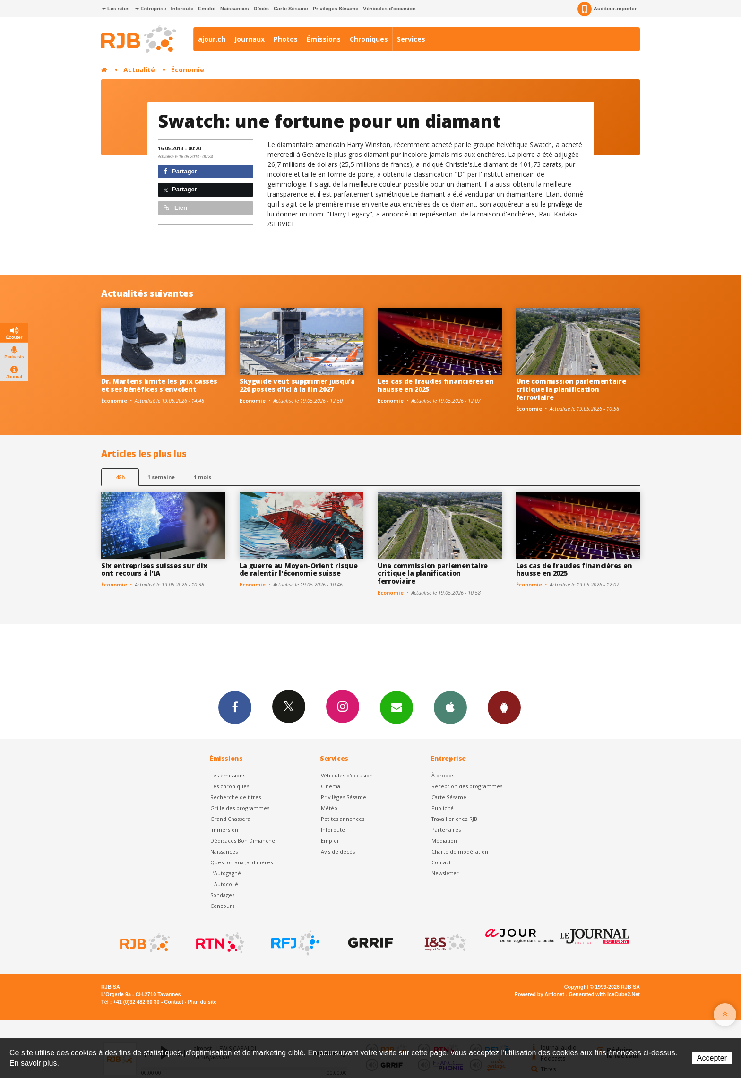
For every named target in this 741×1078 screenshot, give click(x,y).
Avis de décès (338, 851)
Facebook (234, 707)
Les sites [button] (115, 8)
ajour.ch (211, 38)
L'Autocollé (224, 884)
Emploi (206, 8)
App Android (504, 707)
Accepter (712, 1058)
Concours (222, 906)
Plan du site (202, 1002)
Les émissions (227, 775)
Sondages (222, 895)
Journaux (249, 38)
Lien (175, 207)
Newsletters (396, 707)
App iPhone (450, 707)
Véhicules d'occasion (389, 8)
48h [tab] (120, 477)
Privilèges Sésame (336, 8)
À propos (442, 775)
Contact (441, 862)
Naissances (234, 8)
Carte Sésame (291, 8)
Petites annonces (342, 819)
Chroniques (369, 38)
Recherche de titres (235, 797)
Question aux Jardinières (241, 862)
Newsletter (445, 873)
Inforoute (182, 8)
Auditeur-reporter (607, 9)
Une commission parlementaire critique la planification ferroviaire (571, 389)
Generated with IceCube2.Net (604, 994)
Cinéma (330, 786)
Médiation (444, 840)
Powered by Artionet (539, 994)
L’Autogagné (225, 873)
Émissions (324, 38)
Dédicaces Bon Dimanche (242, 840)
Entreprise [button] (150, 8)
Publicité (442, 808)
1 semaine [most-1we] (161, 477)
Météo (329, 808)
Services (411, 38)
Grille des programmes (239, 808)
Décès (261, 8)
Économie (187, 69)
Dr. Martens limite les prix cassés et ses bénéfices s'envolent (159, 385)
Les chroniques (229, 786)
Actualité (139, 69)
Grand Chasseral (231, 819)
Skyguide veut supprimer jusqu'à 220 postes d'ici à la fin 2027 (297, 385)
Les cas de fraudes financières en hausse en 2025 (436, 385)
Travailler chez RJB (454, 819)
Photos (286, 38)
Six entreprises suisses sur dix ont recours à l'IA (154, 569)
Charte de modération (459, 851)
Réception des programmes (466, 786)
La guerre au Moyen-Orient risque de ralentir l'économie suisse (299, 569)
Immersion (224, 830)
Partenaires (446, 830)
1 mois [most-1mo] (202, 477)
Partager (180, 171)
